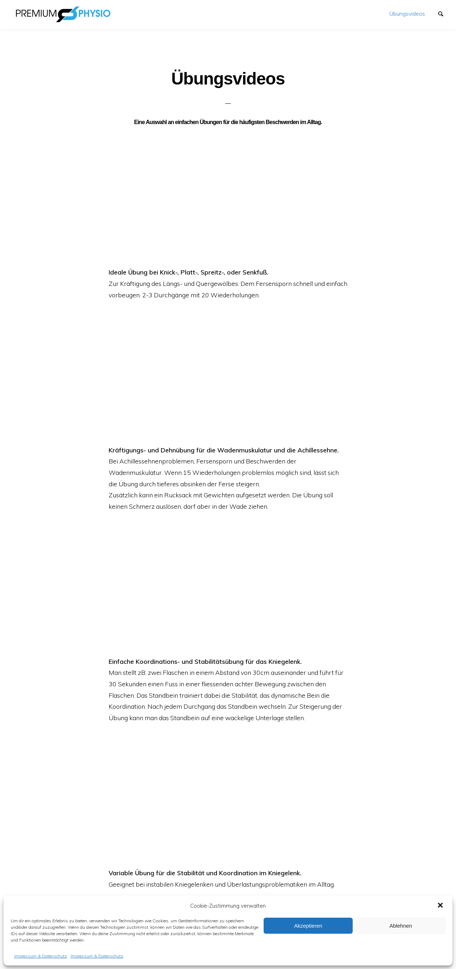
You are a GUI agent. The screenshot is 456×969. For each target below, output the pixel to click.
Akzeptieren (308, 926)
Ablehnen (400, 926)
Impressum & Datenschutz (40, 956)
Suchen (444, 13)
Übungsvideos (407, 13)
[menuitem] (407, 13)
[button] (441, 906)
